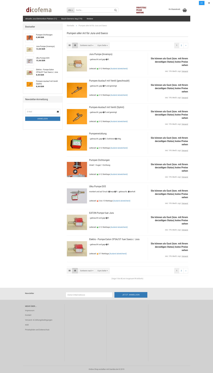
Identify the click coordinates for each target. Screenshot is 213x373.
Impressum (29, 310)
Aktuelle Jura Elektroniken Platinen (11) (41, 19)
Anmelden (42, 119)
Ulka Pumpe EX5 (97, 186)
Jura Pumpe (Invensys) (100, 54)
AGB (27, 325)
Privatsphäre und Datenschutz (37, 330)
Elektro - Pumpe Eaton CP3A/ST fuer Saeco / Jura (114, 239)
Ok (201, 3)
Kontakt (28, 315)
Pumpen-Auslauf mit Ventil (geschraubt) (109, 80)
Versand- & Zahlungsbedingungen (38, 320)
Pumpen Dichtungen (99, 160)
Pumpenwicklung (98, 133)
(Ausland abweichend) (119, 69)
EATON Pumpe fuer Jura (101, 213)
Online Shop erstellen (97, 369)
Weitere (90, 19)
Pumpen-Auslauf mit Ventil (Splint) (106, 107)
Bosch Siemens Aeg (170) (71, 19)
